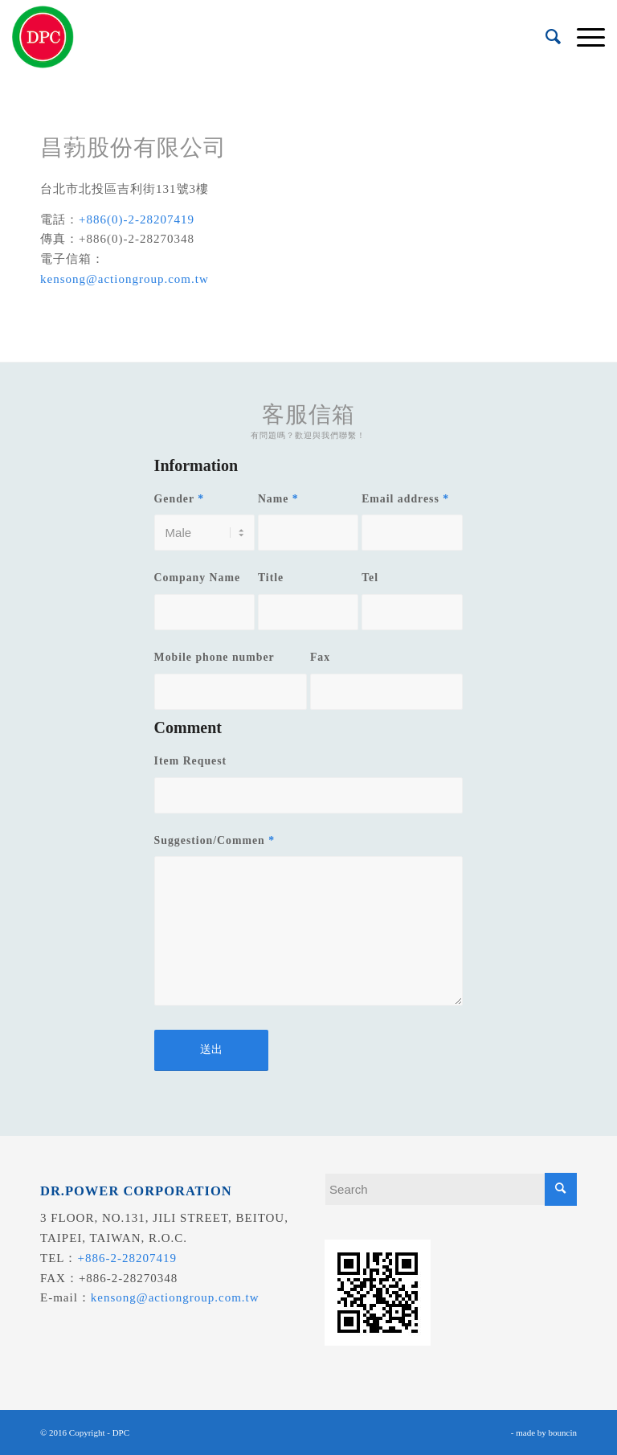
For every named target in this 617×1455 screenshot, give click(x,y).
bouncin (563, 1432)
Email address (405, 499)
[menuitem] (545, 37)
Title (271, 578)
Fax (320, 657)
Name (278, 499)
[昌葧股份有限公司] (43, 37)
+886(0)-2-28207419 (136, 219)
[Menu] (583, 37)
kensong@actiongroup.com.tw (124, 279)
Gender (179, 499)
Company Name (197, 578)
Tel (370, 578)
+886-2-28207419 (127, 1258)
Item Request (190, 761)
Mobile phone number (214, 657)
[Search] (545, 37)
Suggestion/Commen (214, 840)
